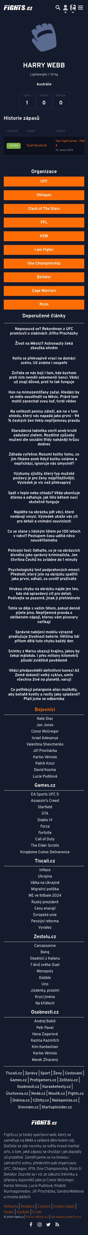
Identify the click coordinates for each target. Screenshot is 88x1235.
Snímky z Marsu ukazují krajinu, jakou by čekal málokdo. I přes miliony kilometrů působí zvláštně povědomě (44, 656)
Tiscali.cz (14, 1073)
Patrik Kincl (45, 763)
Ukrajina (45, 876)
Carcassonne (45, 946)
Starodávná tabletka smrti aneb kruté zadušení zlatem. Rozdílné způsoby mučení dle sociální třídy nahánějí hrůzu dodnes (44, 438)
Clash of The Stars (44, 209)
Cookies (43, 1206)
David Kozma (45, 770)
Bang (45, 952)
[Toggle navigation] (80, 7)
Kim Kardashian (45, 1047)
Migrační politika (45, 889)
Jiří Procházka (45, 751)
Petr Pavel (45, 1028)
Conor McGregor (45, 731)
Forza (45, 826)
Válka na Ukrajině (45, 883)
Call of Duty (45, 839)
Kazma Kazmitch (45, 1040)
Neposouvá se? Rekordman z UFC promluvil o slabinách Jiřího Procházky (44, 331)
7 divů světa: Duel (44, 965)
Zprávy (31, 1073)
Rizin (43, 304)
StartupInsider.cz (57, 1107)
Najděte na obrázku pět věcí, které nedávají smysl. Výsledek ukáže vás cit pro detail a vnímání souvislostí (44, 517)
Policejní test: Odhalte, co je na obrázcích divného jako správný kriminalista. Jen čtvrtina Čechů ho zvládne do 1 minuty (44, 555)
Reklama (11, 1206)
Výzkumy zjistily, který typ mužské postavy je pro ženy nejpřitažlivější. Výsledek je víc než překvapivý (44, 478)
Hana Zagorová (45, 1034)
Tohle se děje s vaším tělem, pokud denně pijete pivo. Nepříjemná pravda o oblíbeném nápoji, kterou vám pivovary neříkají (44, 615)
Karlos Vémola (45, 757)
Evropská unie (45, 915)
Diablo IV (44, 820)
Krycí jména (45, 997)
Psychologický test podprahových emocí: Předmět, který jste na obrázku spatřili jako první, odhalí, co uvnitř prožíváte (44, 574)
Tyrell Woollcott (36, 146)
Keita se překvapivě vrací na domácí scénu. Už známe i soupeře (44, 360)
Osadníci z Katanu (45, 958)
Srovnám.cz (28, 1107)
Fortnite (45, 833)
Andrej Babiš (45, 1021)
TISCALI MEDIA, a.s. (37, 1217)
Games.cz (18, 1080)
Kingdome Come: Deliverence (45, 852)
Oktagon (44, 195)
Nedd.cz (38, 1093)
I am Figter (44, 250)
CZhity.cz (41, 1100)
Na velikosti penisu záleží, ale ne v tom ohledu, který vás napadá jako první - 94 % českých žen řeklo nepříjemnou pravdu (44, 416)
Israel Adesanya (45, 738)
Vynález (45, 927)
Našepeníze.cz (64, 1100)
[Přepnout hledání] (58, 7)
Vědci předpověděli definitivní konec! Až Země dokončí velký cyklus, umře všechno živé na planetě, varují (44, 675)
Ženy (57, 1073)
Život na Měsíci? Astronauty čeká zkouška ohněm (44, 346)
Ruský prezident (44, 902)
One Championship (43, 263)
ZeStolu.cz (68, 1080)
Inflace (44, 870)
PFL (44, 222)
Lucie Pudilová (45, 776)
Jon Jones (45, 725)
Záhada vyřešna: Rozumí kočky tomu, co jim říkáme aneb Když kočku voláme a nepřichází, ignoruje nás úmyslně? (44, 459)
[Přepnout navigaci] (65, 7)
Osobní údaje (64, 1206)
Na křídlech (44, 1003)
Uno (45, 984)
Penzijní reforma (45, 921)
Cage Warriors (44, 291)
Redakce (27, 1206)
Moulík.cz (56, 1093)
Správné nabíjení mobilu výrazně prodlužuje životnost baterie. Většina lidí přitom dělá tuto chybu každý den (44, 637)
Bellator (44, 277)
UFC (43, 181)
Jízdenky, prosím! (45, 990)
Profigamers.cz (43, 1080)
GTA (45, 813)
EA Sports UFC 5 (45, 794)
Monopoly (45, 971)
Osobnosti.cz (28, 1087)
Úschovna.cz (17, 1093)
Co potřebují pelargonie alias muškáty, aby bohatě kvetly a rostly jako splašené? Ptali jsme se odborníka (44, 694)
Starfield (45, 807)
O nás (37, 1212)
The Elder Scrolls (45, 845)
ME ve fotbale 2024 (45, 895)
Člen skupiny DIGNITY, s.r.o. (66, 1217)
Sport (45, 1073)
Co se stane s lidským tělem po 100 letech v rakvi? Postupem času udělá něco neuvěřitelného (44, 536)
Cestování (73, 1073)
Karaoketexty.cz (56, 1087)
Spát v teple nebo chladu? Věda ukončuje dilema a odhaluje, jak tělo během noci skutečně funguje (44, 498)
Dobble (45, 978)
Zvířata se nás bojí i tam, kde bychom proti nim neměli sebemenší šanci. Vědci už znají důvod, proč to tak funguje (44, 378)
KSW (44, 236)
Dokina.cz (21, 1100)
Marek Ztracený (45, 1060)
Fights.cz (76, 1093)
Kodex (9, 1212)
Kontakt (24, 1212)
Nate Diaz (45, 719)
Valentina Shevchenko (45, 744)
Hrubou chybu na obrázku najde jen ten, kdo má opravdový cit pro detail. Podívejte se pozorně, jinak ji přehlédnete (44, 594)
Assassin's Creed (45, 801)
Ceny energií (44, 908)
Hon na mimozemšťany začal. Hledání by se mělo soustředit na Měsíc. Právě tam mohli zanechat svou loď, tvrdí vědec (44, 397)
